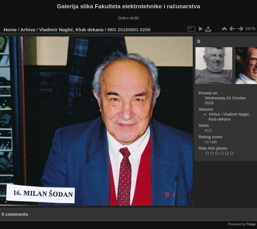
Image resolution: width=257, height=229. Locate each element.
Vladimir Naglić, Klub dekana (71, 29)
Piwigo (251, 224)
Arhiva (27, 29)
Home (10, 29)
